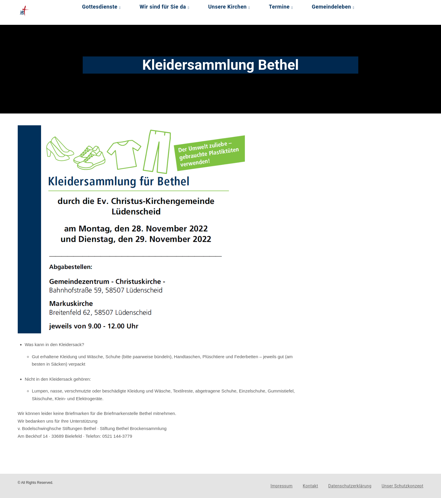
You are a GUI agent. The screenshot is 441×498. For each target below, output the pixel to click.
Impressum (282, 486)
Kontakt (310, 486)
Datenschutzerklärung (349, 486)
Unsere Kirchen (227, 7)
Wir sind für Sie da (163, 7)
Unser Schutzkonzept (402, 486)
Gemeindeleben (331, 7)
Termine (279, 7)
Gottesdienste (100, 7)
